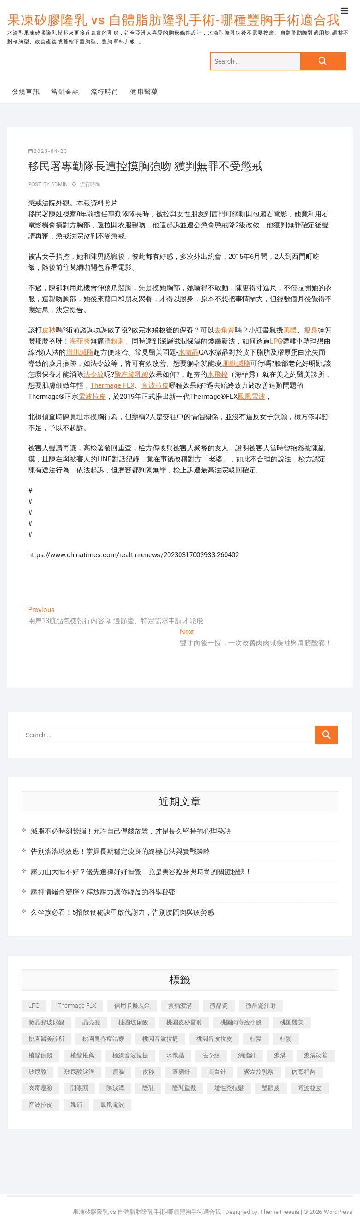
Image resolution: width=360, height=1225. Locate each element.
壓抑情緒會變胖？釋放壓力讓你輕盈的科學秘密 (103, 892)
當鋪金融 (65, 91)
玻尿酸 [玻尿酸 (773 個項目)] (37, 1071)
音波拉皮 (155, 385)
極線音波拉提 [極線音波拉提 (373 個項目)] (130, 1055)
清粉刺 (114, 341)
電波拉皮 (92, 396)
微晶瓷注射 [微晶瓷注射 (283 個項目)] (261, 1005)
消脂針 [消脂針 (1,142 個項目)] (247, 1055)
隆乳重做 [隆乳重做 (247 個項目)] (184, 1088)
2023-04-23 (48, 151)
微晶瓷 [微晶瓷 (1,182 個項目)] (219, 1005)
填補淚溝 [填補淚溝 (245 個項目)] (180, 1005)
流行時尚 (105, 91)
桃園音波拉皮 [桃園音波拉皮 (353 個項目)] (214, 1038)
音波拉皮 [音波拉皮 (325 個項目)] (40, 1104)
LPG (276, 341)
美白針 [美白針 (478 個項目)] (217, 1071)
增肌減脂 (79, 352)
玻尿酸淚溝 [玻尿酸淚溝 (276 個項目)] (79, 1071)
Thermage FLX (112, 385)
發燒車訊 (26, 91)
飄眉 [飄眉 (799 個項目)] (76, 1104)
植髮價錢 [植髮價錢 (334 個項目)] (40, 1055)
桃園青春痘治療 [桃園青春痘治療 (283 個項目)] (103, 1038)
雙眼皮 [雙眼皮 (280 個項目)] (271, 1088)
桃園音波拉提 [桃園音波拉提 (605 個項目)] (160, 1038)
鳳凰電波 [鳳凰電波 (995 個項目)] (112, 1104)
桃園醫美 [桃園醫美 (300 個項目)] (292, 1022)
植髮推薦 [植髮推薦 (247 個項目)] (82, 1055)
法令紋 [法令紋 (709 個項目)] (211, 1055)
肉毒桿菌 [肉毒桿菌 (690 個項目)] (304, 1071)
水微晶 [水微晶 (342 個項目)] (175, 1055)
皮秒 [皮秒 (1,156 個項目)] (148, 1071)
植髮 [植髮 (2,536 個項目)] (286, 1038)
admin (59, 184)
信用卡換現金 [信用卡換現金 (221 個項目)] (132, 1005)
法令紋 (93, 374)
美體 (290, 330)
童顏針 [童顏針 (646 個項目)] (181, 1071)
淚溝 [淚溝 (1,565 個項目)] (280, 1055)
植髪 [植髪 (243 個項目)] (256, 1038)
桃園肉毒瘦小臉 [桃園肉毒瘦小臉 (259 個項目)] (241, 1022)
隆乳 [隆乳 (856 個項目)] (148, 1088)
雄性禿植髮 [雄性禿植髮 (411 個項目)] (229, 1088)
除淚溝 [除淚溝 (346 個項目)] (115, 1088)
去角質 (224, 330)
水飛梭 (217, 374)
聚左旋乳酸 (131, 374)
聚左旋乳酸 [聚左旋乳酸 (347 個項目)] (259, 1071)
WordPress (338, 1211)
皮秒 (49, 330)
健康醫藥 (144, 91)
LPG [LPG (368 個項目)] (34, 1005)
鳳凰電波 (251, 396)
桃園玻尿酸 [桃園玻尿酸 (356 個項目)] (133, 1022)
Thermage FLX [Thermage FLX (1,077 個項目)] (77, 1005)
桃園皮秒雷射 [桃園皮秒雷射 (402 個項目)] (184, 1022)
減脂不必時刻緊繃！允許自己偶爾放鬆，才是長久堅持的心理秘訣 (131, 831)
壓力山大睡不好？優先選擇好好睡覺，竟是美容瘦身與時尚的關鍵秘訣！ (141, 872)
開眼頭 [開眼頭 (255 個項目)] (79, 1088)
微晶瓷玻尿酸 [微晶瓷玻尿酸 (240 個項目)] (46, 1022)
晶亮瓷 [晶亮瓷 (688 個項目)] (91, 1022)
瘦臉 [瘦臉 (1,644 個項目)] (118, 1071)
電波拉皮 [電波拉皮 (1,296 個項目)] (310, 1088)
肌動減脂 (236, 363)
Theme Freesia (279, 1211)
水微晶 (188, 352)
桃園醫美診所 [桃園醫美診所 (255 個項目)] (46, 1038)
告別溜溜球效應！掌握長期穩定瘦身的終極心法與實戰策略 (120, 851)
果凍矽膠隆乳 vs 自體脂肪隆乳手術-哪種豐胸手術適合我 (173, 20)
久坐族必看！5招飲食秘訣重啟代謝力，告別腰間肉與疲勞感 (122, 912)
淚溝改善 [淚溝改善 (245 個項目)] (316, 1055)
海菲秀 (80, 341)
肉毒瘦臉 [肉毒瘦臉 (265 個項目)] (40, 1088)
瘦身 (311, 330)
